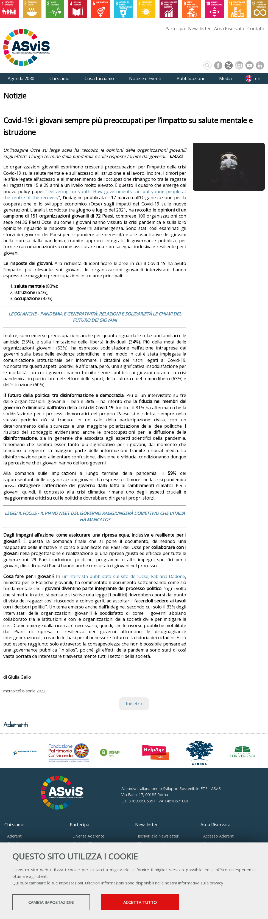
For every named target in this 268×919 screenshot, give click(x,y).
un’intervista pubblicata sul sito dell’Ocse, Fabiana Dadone (123, 576)
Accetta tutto (154, 903)
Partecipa (175, 29)
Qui (15, 883)
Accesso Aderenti (219, 836)
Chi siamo (14, 825)
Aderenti (15, 836)
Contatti (255, 29)
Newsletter (199, 29)
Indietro (134, 704)
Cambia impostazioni (56, 903)
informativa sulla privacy (200, 883)
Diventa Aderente (88, 836)
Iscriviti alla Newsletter (158, 836)
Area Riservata (229, 29)
